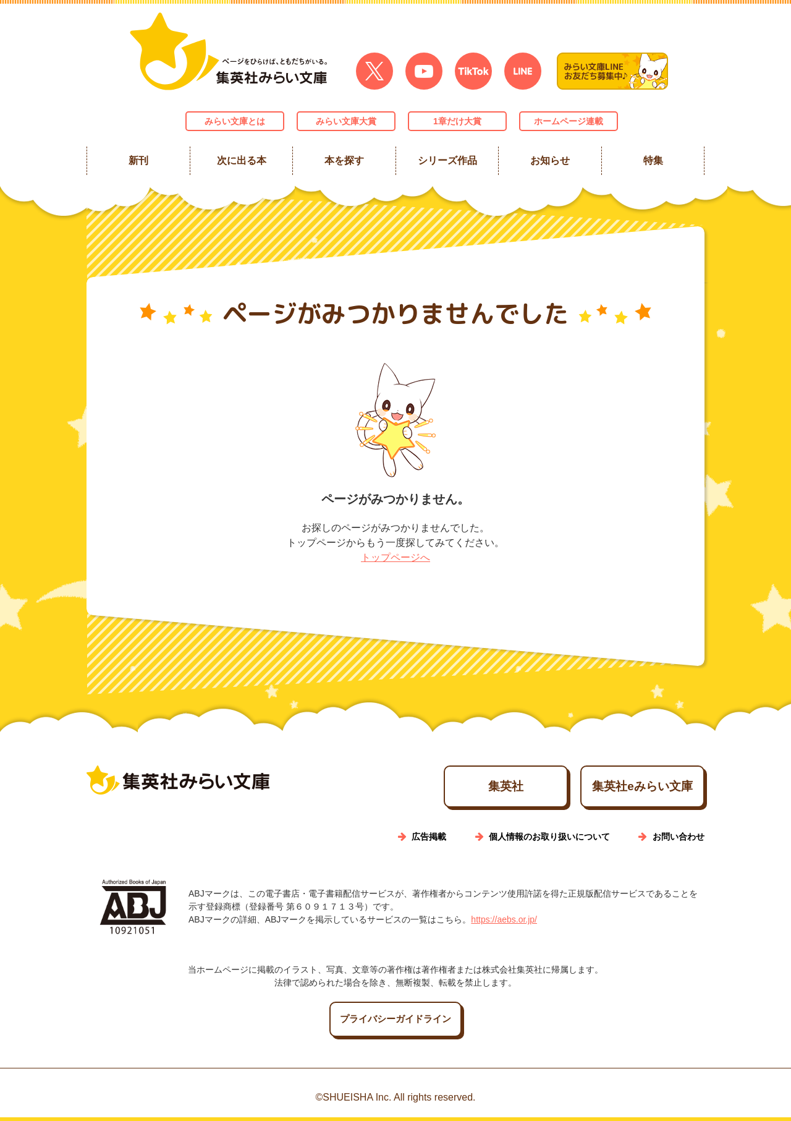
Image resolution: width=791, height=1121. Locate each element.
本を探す (344, 160)
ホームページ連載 (568, 121)
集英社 (453, 788)
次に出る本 (241, 160)
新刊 (138, 160)
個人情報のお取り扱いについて (549, 840)
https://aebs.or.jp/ (504, 923)
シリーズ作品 (446, 160)
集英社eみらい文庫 (624, 788)
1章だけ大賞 (457, 121)
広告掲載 (429, 840)
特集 (652, 160)
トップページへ (395, 557)
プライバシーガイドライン (395, 1023)
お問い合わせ (678, 840)
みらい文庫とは (235, 121)
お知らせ (550, 160)
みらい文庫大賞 (346, 121)
